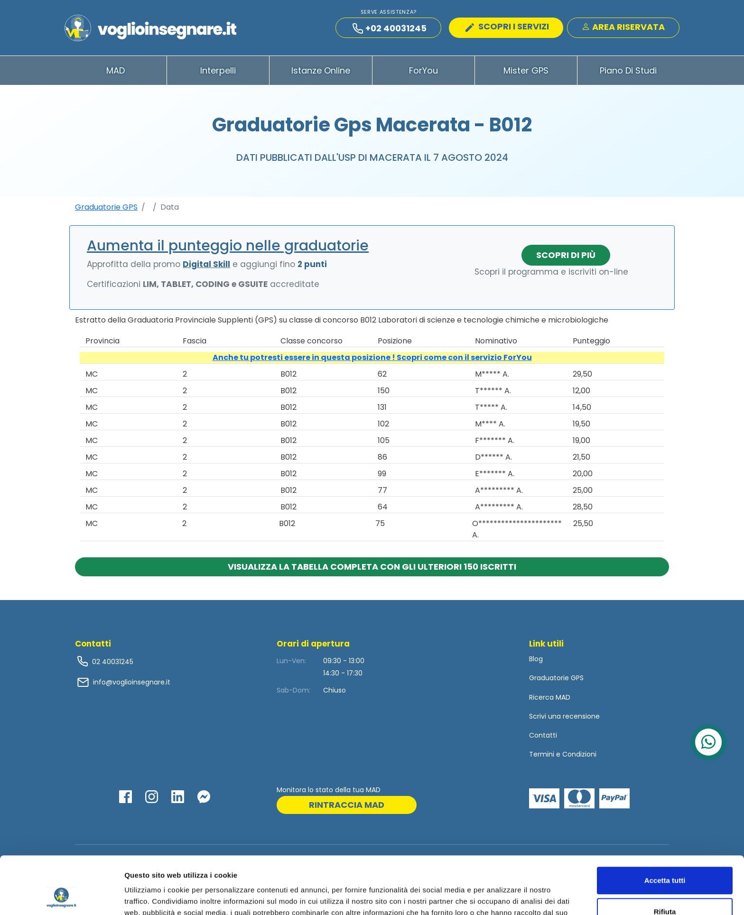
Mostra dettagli (150, 896)
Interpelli (218, 70)
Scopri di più (565, 255)
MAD (115, 70)
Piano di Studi (628, 70)
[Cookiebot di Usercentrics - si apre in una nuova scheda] (61, 896)
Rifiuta (665, 857)
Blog (536, 659)
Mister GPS (526, 70)
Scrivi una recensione (564, 716)
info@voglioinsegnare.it (131, 682)
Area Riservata (623, 27)
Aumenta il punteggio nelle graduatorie (228, 246)
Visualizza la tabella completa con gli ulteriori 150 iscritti (372, 567)
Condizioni (579, 754)
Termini (541, 754)
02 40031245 (111, 661)
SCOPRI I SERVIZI (507, 26)
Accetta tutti (665, 827)
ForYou (423, 70)
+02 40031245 (390, 28)
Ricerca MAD (549, 697)
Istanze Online (320, 70)
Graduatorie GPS (106, 207)
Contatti (543, 735)
